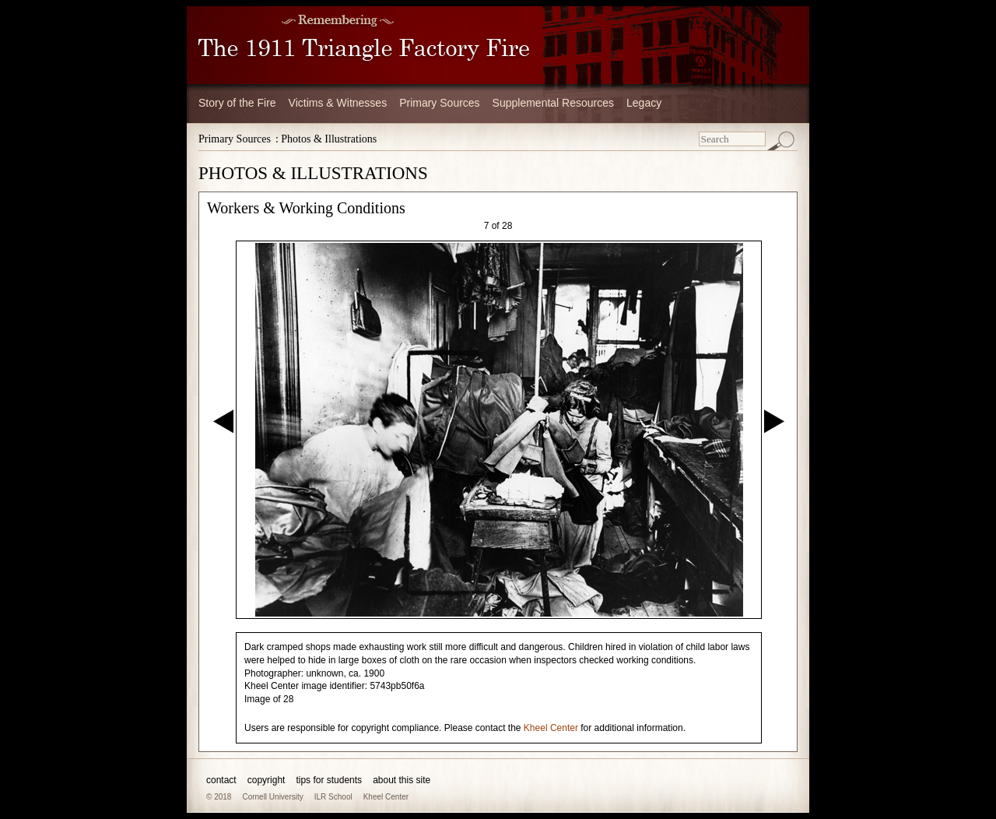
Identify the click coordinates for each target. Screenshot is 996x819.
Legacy (643, 103)
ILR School (333, 797)
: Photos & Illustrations (326, 139)
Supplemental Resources (553, 103)
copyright (266, 780)
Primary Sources (439, 103)
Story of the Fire (237, 103)
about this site (401, 780)
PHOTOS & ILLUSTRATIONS (313, 173)
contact (221, 780)
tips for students (329, 780)
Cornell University (272, 797)
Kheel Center (551, 727)
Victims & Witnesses (338, 103)
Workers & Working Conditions (306, 207)
